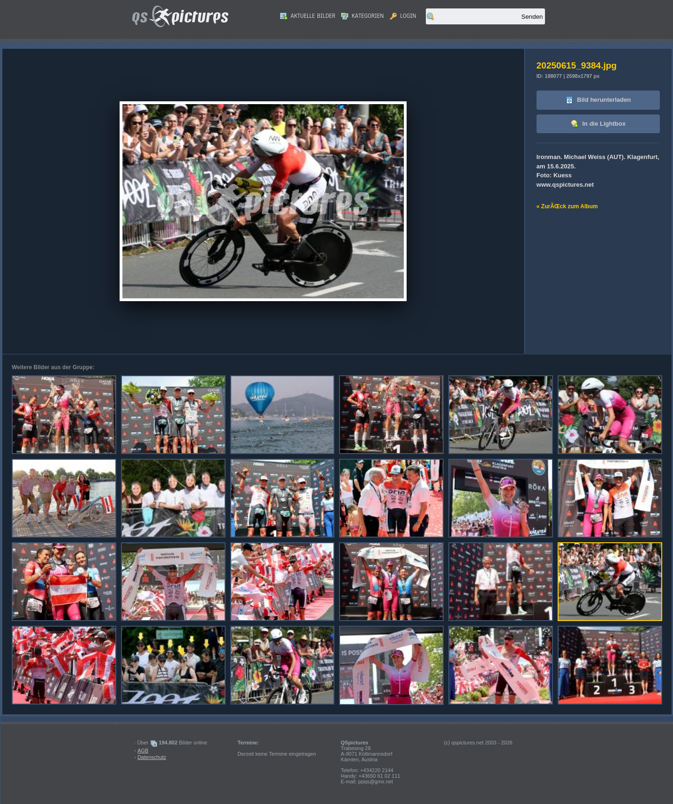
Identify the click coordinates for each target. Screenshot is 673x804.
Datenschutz (151, 757)
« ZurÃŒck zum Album (567, 206)
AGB (142, 750)
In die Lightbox (598, 124)
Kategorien (362, 16)
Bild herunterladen (598, 100)
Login (403, 16)
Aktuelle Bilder (307, 16)
